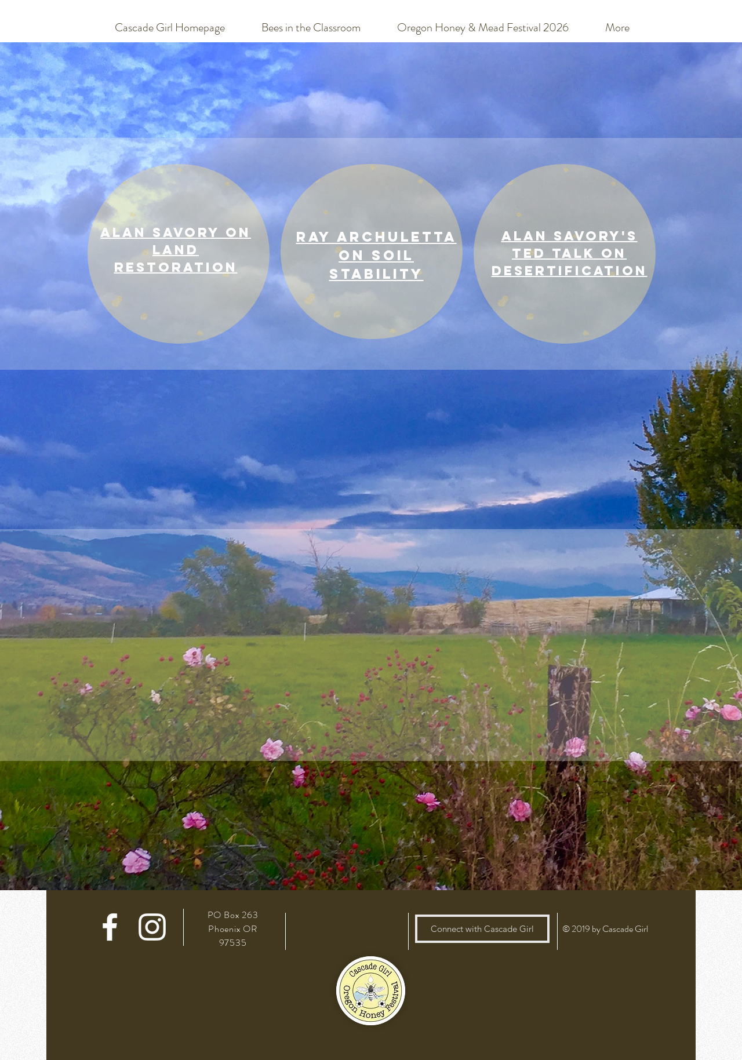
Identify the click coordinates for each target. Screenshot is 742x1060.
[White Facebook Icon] (110, 927)
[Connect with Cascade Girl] (482, 929)
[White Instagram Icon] (152, 927)
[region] (179, 254)
